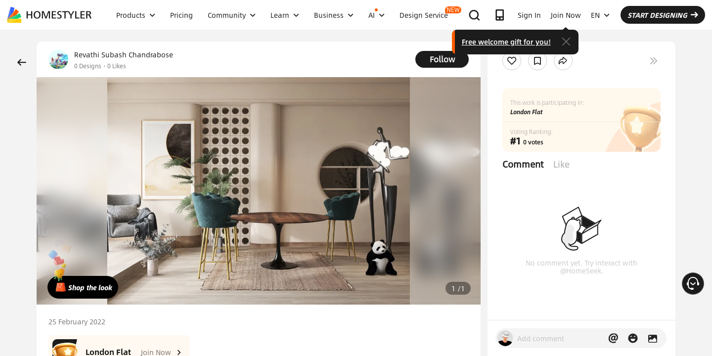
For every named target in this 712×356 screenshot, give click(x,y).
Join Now (566, 14)
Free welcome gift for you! (506, 41)
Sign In (529, 14)
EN (600, 14)
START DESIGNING (662, 14)
